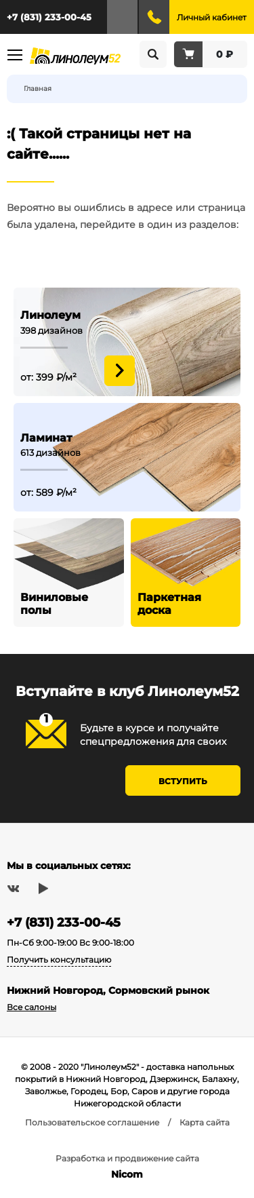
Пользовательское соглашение (92, 1122)
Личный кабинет (212, 17)
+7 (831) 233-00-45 (49, 17)
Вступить (182, 781)
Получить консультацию (59, 959)
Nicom (127, 1174)
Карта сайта (204, 1122)
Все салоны (31, 1007)
